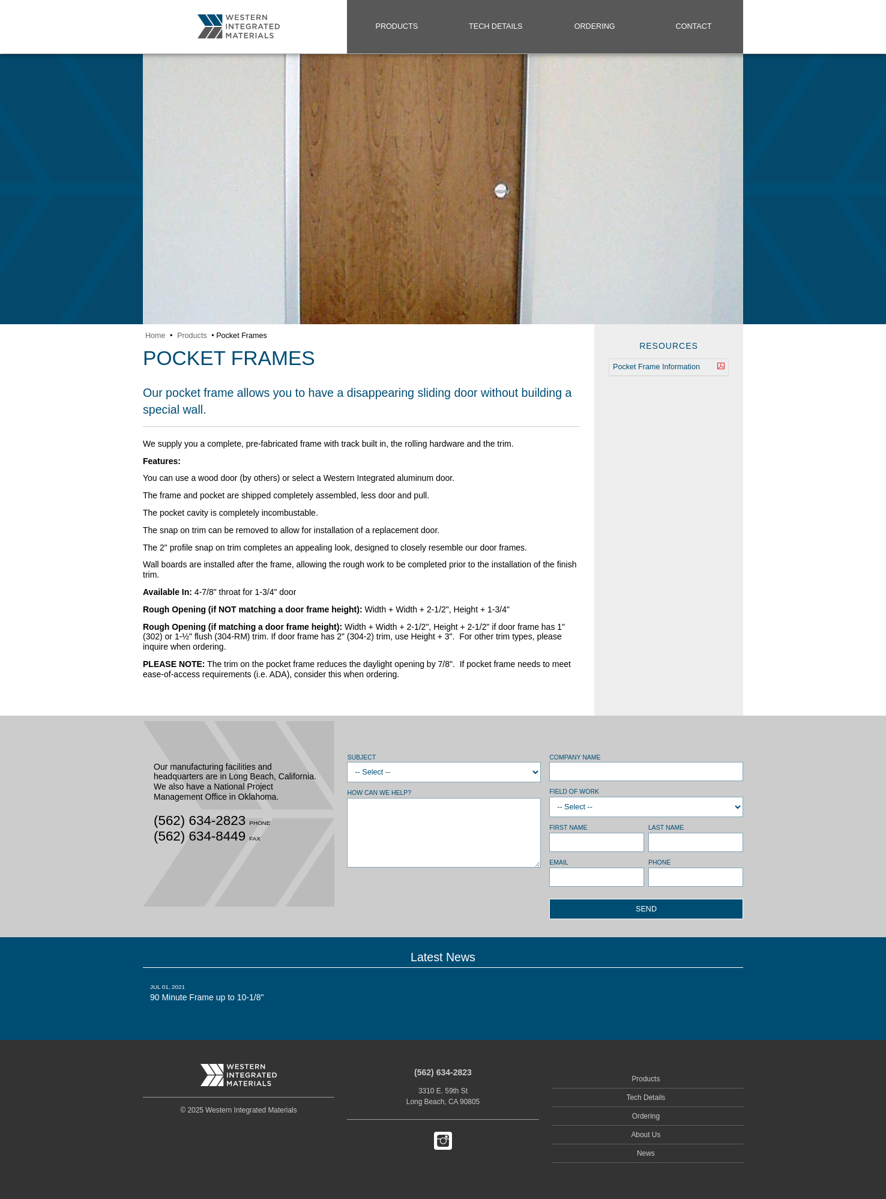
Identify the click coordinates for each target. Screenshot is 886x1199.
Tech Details (495, 26)
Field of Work (574, 791)
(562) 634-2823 (443, 1072)
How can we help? (379, 792)
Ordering (594, 26)
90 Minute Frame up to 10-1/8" (238, 992)
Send (646, 909)
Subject (361, 757)
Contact (694, 26)
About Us (645, 1135)
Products (397, 26)
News (646, 1153)
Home (155, 335)
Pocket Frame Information (669, 367)
